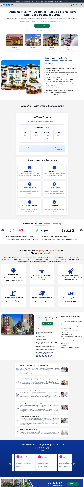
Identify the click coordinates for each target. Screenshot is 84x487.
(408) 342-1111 (41, 337)
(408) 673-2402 (41, 340)
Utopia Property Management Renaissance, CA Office (44, 333)
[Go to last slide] (10, 464)
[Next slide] (74, 464)
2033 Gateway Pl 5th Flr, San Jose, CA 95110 (46, 343)
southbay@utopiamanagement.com (45, 349)
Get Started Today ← (42, 26)
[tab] (31, 474)
